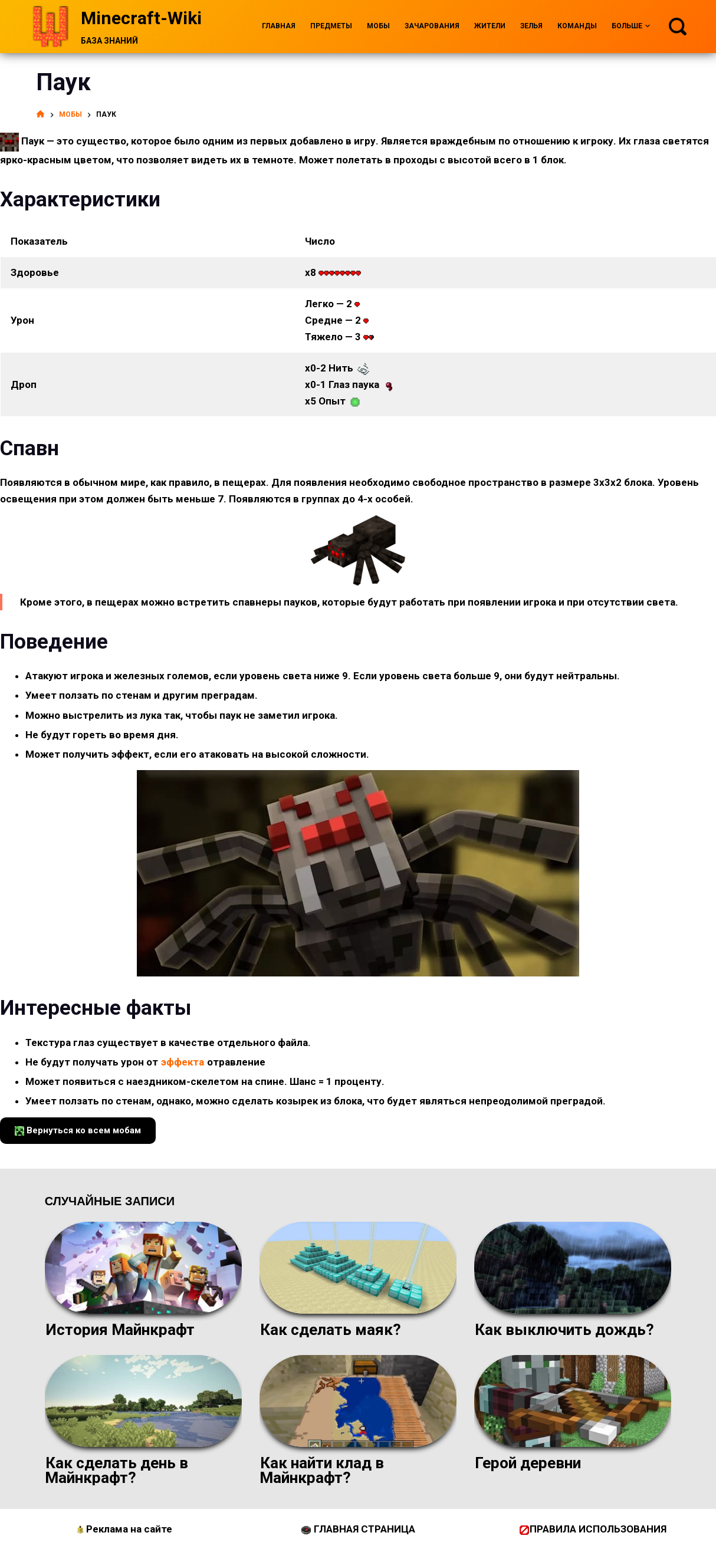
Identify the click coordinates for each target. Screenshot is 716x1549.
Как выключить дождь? (564, 1329)
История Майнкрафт (120, 1329)
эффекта (182, 1062)
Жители (489, 26)
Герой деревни (528, 1463)
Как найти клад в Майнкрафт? (322, 1470)
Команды (577, 26)
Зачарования (432, 26)
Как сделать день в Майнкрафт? (116, 1470)
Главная (278, 26)
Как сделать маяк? (330, 1329)
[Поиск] (678, 26)
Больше (631, 26)
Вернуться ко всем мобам (78, 1130)
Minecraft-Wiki (141, 18)
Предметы (331, 26)
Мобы (378, 26)
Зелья (531, 26)
